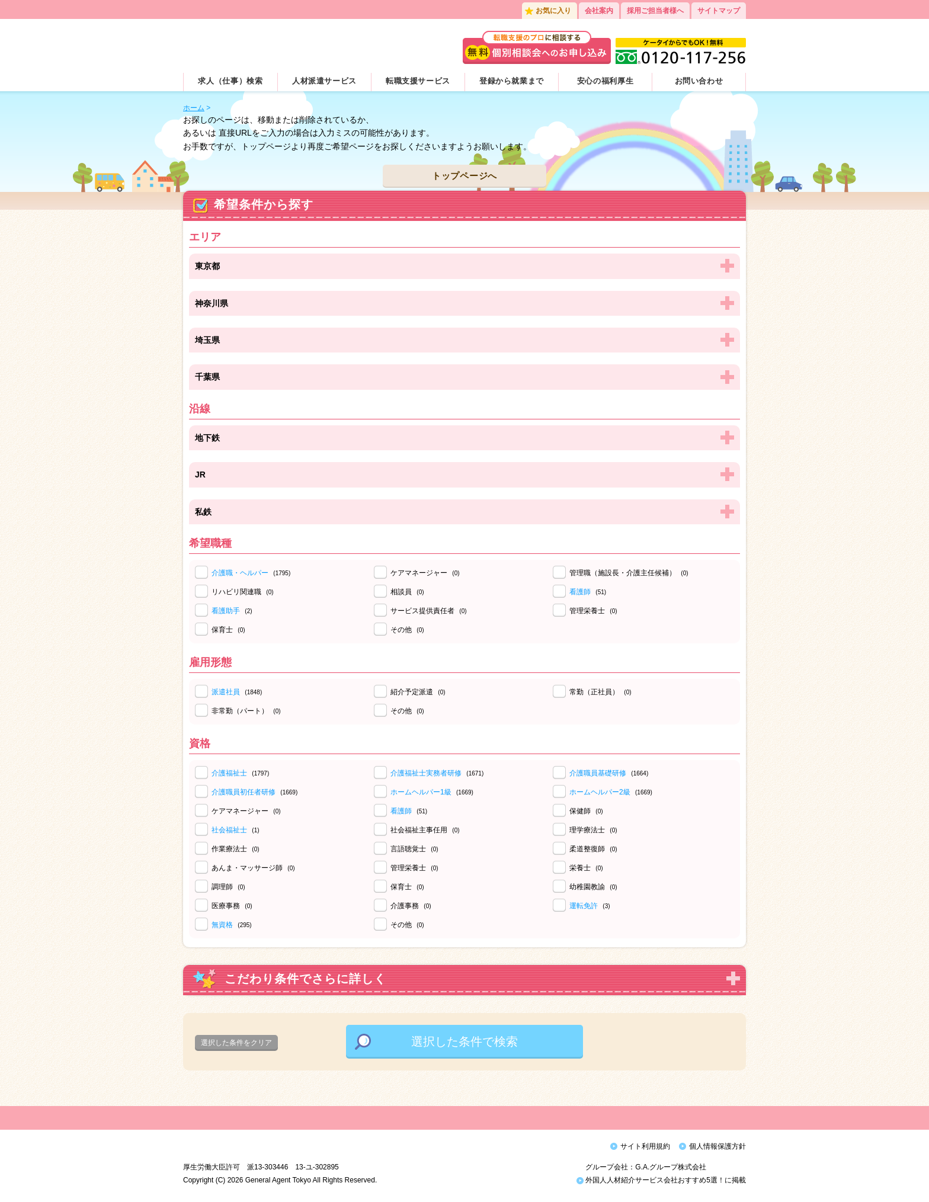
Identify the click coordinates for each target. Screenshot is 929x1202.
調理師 (228, 887)
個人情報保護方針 (717, 1146)
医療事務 (232, 906)
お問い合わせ (699, 80)
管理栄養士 (593, 611)
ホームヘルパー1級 (420, 792)
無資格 (222, 925)
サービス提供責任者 (428, 611)
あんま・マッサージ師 (253, 868)
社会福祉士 (229, 830)
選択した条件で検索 (464, 1041)
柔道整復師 (593, 849)
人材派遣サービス (324, 80)
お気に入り (553, 11)
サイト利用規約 (645, 1146)
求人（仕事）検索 (230, 80)
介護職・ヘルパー (240, 573)
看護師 (580, 592)
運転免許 (583, 906)
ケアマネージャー (425, 573)
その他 (407, 630)
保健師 (586, 811)
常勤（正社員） (600, 692)
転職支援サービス (418, 80)
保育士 (228, 630)
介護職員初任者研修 (244, 792)
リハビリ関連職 (243, 592)
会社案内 (599, 11)
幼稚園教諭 (593, 887)
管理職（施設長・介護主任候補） (628, 573)
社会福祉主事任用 (425, 830)
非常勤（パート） (246, 711)
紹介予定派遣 (418, 692)
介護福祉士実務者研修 (426, 773)
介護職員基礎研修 (597, 773)
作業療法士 (236, 849)
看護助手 (226, 611)
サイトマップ (718, 11)
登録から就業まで (511, 80)
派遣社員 (226, 692)
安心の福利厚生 (605, 80)
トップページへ (464, 176)
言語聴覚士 (414, 849)
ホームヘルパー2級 (599, 792)
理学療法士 (593, 830)
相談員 (407, 592)
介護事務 (410, 906)
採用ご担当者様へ (655, 11)
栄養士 (586, 868)
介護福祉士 (229, 773)
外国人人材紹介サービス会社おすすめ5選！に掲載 (661, 1183)
